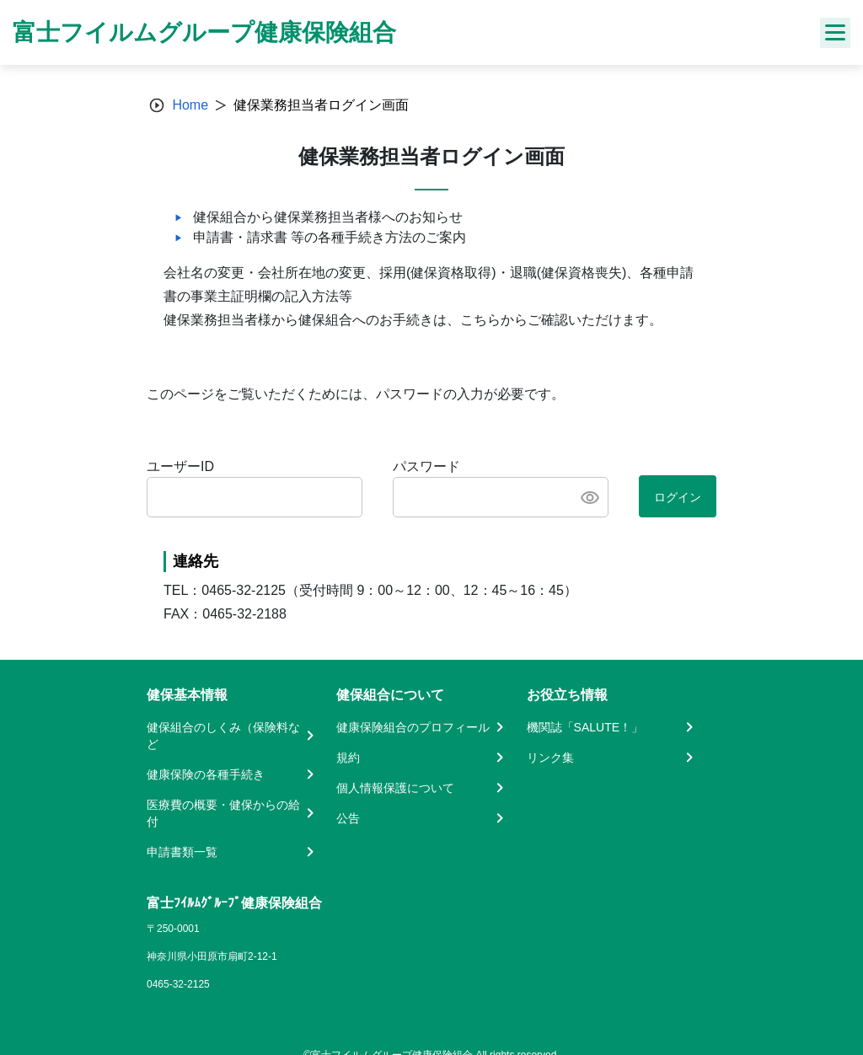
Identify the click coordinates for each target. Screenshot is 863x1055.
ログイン (677, 497)
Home (190, 105)
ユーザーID (180, 466)
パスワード (426, 466)
